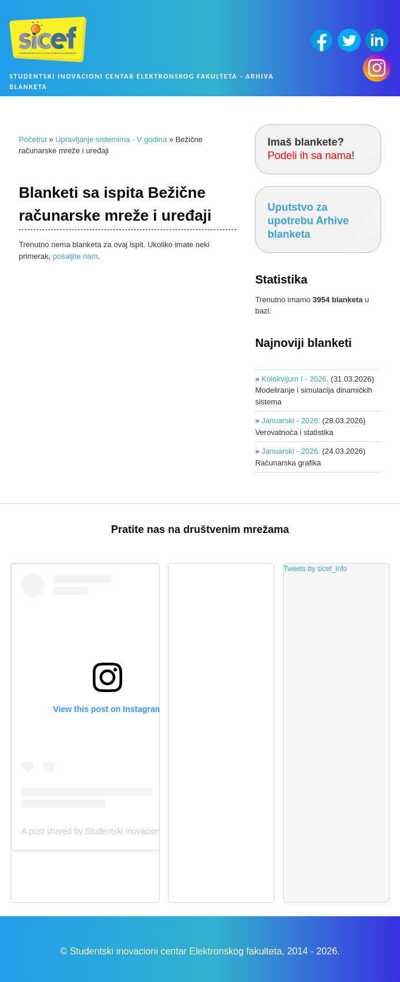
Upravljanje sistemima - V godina (111, 139)
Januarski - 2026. (290, 420)
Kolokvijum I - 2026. (294, 378)
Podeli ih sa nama (309, 155)
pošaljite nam (75, 256)
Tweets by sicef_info (315, 569)
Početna (33, 139)
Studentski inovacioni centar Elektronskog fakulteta (176, 951)
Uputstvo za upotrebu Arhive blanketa (307, 221)
